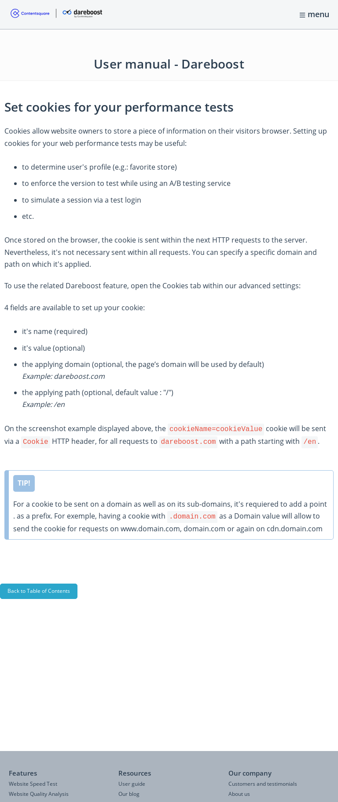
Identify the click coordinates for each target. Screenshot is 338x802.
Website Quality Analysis (39, 794)
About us (239, 794)
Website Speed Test (33, 783)
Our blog (129, 794)
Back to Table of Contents (38, 588)
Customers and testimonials (262, 783)
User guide (131, 783)
